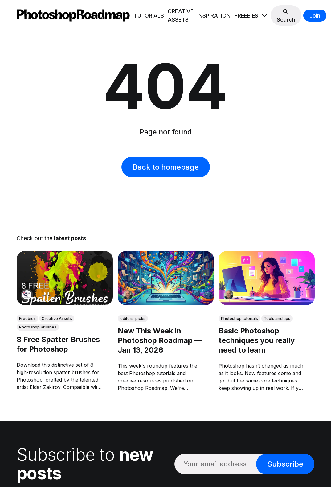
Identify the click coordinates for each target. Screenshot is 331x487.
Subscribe (285, 464)
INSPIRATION (214, 15)
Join (314, 15)
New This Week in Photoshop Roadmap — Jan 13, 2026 (159, 340)
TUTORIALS (149, 15)
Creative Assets (57, 318)
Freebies (27, 318)
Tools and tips (277, 318)
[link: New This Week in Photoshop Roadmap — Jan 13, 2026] (165, 303)
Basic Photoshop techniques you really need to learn (257, 340)
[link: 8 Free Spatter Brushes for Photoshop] (65, 303)
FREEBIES (246, 15)
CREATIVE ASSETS (181, 15)
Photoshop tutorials (239, 318)
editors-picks (132, 318)
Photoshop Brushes (37, 326)
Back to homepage (166, 167)
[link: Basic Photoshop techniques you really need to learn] (267, 303)
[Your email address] (215, 464)
